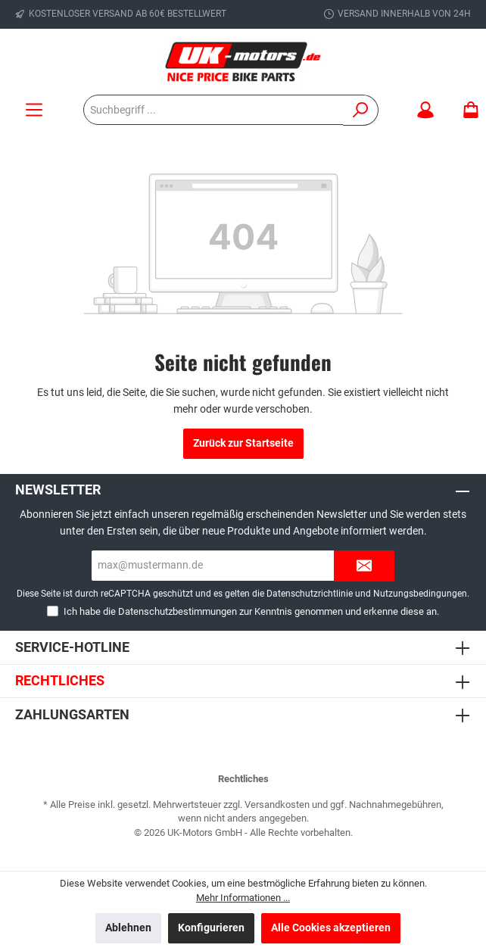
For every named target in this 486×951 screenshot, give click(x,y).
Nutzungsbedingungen (420, 593)
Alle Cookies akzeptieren (331, 927)
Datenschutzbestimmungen (177, 611)
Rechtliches (59, 680)
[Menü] (34, 110)
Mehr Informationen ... (243, 897)
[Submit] (364, 566)
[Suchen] (361, 110)
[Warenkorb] (466, 110)
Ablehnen (128, 927)
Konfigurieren (211, 927)
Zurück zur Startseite (243, 443)
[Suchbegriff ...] (213, 110)
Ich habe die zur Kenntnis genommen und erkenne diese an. (251, 611)
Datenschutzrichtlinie (309, 593)
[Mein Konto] (425, 110)
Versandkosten (277, 804)
